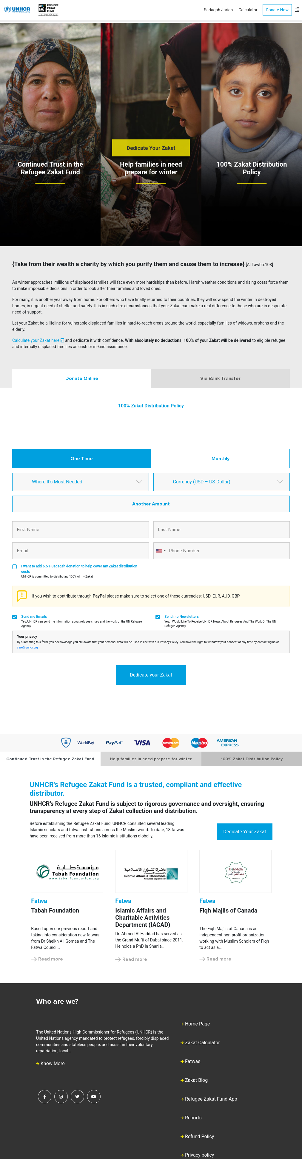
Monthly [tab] (220, 459)
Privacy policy (199, 1155)
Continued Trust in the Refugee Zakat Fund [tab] (50, 758)
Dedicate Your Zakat (151, 148)
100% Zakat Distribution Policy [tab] (252, 758)
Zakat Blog (196, 1080)
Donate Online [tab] (81, 378)
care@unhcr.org (27, 647)
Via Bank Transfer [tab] (220, 378)
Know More (50, 1063)
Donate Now (277, 9)
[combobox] (160, 551)
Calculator (247, 9)
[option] (67, 906)
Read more (47, 959)
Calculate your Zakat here (38, 340)
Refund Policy (199, 1136)
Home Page (197, 1024)
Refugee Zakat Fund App (211, 1099)
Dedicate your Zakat (151, 675)
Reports (193, 1118)
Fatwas (193, 1061)
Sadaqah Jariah (218, 9)
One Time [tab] (81, 459)
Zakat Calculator (202, 1042)
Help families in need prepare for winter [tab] (151, 758)
